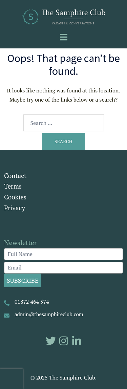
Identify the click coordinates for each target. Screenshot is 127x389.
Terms (13, 186)
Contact (15, 175)
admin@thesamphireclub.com (49, 314)
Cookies (15, 197)
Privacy (14, 207)
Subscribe (22, 280)
